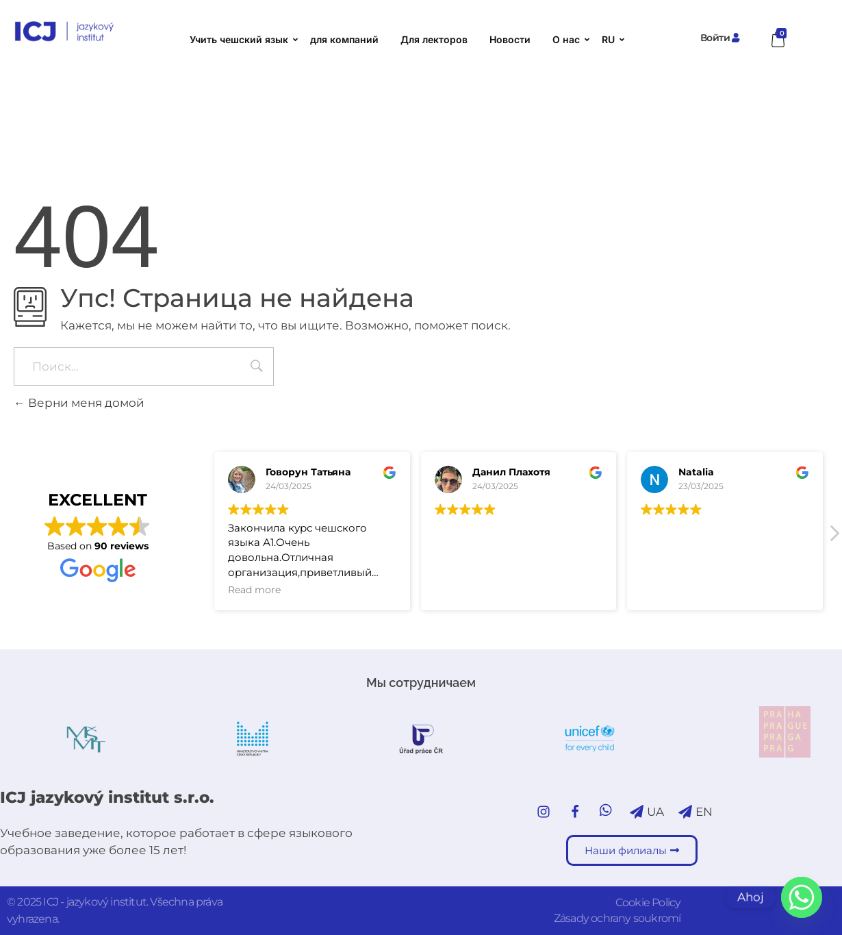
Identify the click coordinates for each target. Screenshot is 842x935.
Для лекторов (434, 39)
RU (612, 39)
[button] (834, 537)
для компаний (344, 39)
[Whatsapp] (801, 897)
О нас (569, 39)
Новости (510, 39)
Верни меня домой (79, 403)
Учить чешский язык (242, 39)
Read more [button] (254, 589)
